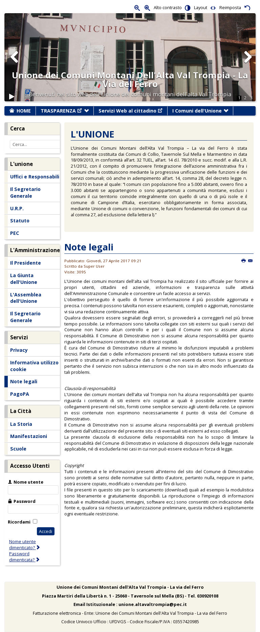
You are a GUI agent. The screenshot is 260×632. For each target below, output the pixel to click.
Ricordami (19, 522)
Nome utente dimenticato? (25, 544)
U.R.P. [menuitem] (17, 208)
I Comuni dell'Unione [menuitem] (197, 110)
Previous (14, 63)
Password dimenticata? (24, 557)
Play (11, 99)
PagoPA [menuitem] (19, 394)
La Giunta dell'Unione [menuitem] (23, 278)
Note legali (88, 247)
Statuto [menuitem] (19, 220)
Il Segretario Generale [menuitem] (25, 192)
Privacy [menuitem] (19, 350)
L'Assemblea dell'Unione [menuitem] (25, 298)
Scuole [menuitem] (18, 448)
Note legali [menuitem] (23, 381)
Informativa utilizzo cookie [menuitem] (34, 365)
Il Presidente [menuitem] (25, 263)
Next (247, 63)
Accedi (45, 531)
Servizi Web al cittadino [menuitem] (130, 110)
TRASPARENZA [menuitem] (61, 110)
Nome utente (28, 482)
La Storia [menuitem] (21, 424)
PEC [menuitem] (14, 233)
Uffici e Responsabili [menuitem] (34, 176)
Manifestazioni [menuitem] (28, 436)
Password (25, 501)
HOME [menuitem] (24, 110)
